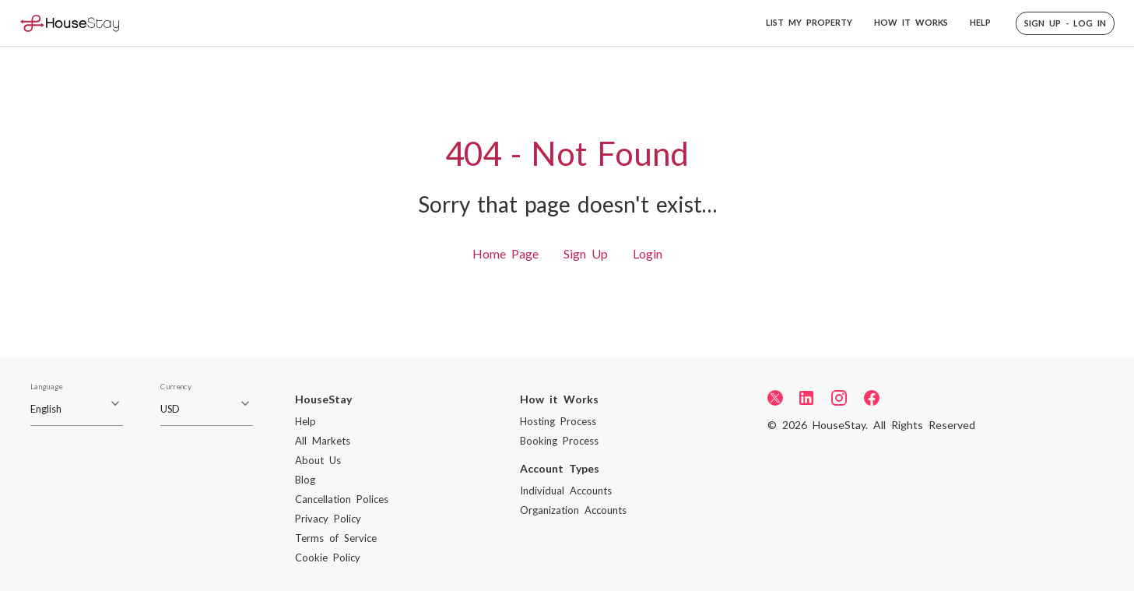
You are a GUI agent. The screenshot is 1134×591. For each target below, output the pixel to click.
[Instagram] (839, 398)
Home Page (505, 253)
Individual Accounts (566, 490)
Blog (305, 479)
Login (647, 253)
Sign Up (585, 253)
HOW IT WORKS (911, 22)
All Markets (322, 440)
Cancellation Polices (341, 499)
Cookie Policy (327, 557)
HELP (980, 22)
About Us (318, 460)
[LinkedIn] (806, 398)
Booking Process (559, 440)
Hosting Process (558, 421)
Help (305, 421)
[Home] (69, 23)
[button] (1065, 23)
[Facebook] (871, 398)
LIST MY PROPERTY (809, 22)
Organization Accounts (573, 510)
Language (46, 387)
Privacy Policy (328, 518)
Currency (175, 387)
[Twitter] (775, 397)
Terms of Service (336, 538)
